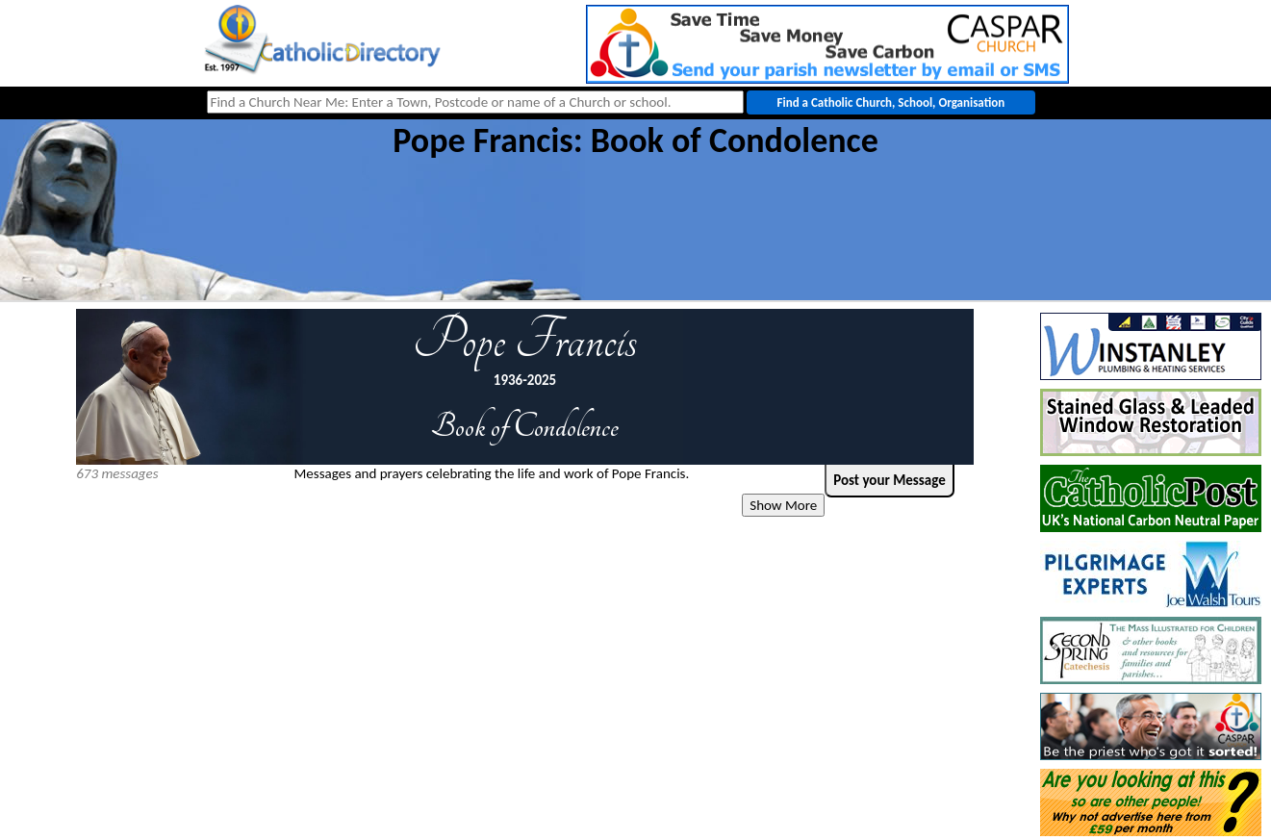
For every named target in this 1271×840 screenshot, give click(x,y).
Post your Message (889, 480)
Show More (783, 505)
